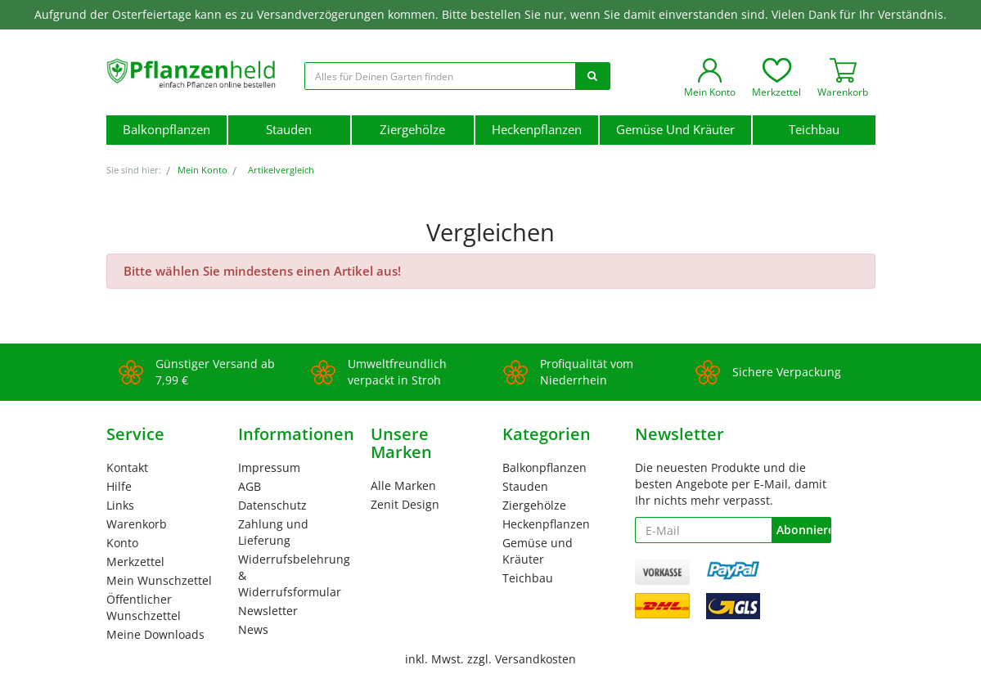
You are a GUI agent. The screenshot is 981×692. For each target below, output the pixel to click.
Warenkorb (136, 524)
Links (120, 505)
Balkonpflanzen (166, 129)
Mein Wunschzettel (159, 580)
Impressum (269, 467)
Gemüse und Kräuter (675, 129)
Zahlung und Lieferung (273, 532)
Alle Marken (403, 485)
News (253, 629)
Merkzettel (135, 561)
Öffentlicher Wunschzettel (143, 607)
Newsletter (268, 610)
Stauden (289, 129)
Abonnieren (803, 529)
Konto (122, 542)
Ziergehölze (412, 129)
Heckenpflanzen (537, 129)
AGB (249, 486)
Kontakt (127, 467)
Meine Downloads (155, 634)
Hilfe (119, 486)
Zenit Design (405, 504)
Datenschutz (272, 505)
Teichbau (814, 129)
